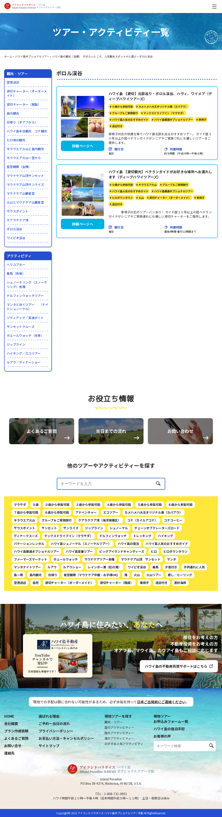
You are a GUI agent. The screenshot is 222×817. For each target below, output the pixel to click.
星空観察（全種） (19, 166)
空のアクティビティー (119, 727)
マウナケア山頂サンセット (25, 175)
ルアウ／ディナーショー (24, 362)
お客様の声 (162, 736)
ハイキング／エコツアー (24, 353)
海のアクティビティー (119, 738)
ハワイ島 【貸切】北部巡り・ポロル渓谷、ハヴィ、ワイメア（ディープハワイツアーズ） (160, 96)
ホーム (8, 56)
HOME (9, 716)
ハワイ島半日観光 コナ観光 (27, 131)
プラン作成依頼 (16, 730)
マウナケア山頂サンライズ (25, 184)
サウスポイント (17, 211)
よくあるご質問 (16, 738)
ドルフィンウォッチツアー (25, 295)
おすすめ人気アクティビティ (123, 743)
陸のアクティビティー (119, 733)
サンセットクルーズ (20, 326)
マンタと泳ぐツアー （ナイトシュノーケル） (27, 306)
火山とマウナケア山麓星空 (25, 202)
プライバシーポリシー (56, 730)
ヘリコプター (16, 264)
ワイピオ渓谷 (16, 238)
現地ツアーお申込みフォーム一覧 (170, 718)
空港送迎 (13, 82)
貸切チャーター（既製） (24, 104)
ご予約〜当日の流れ (54, 723)
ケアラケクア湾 (17, 220)
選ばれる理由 (49, 716)
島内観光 (13, 113)
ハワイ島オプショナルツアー (32, 56)
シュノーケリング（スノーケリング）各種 (27, 284)
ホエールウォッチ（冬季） (25, 335)
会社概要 (11, 723)
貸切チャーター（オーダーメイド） (27, 93)
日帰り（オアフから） (22, 122)
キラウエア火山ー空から (24, 158)
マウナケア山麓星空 (21, 193)
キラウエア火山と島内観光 (25, 149)
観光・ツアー (113, 722)
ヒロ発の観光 (16, 140)
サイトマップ (49, 745)
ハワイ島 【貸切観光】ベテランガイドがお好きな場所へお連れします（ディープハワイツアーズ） (160, 174)
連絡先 (9, 753)
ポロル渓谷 (14, 229)
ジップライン (16, 344)
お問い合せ (12, 745)
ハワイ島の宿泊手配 (169, 728)
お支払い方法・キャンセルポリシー (66, 738)
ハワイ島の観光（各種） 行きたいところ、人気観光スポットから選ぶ (94, 56)
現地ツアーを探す (118, 716)
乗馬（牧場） (16, 273)
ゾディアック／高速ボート (25, 318)
